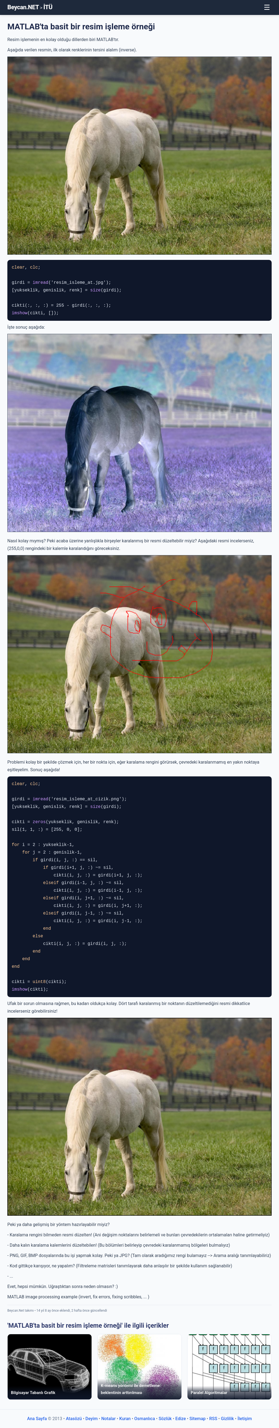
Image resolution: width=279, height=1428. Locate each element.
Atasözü (74, 1418)
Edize (180, 1418)
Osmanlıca (144, 1418)
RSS (213, 1418)
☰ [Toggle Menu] (267, 7)
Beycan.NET (23, 7)
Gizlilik (227, 1418)
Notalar (108, 1418)
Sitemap (197, 1418)
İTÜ (47, 7)
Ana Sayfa (37, 1418)
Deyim (92, 1418)
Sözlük (165, 1418)
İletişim (245, 1418)
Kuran (125, 1418)
